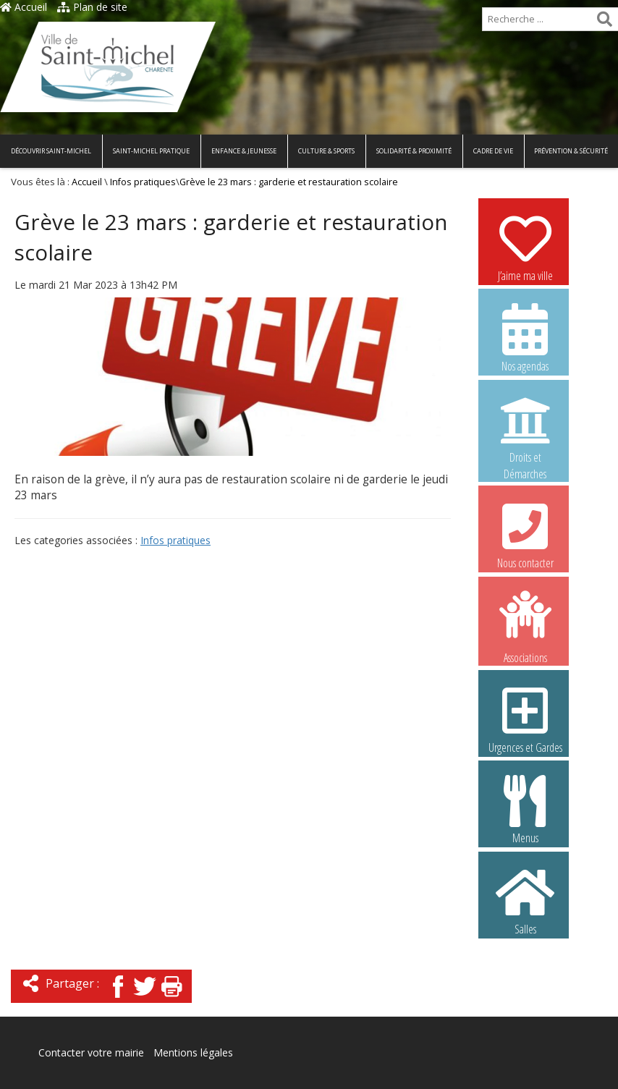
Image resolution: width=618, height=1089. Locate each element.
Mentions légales (193, 1052)
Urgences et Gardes (525, 718)
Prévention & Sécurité (571, 151)
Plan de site (92, 7)
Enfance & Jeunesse (243, 151)
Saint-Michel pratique (151, 151)
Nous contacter (525, 534)
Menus (525, 809)
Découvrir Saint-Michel (51, 151)
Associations (525, 626)
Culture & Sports (326, 151)
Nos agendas (525, 337)
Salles (525, 900)
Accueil (23, 7)
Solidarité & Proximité (414, 151)
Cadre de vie (493, 151)
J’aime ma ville (525, 247)
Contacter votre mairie (91, 1052)
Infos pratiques (143, 182)
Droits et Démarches (525, 429)
